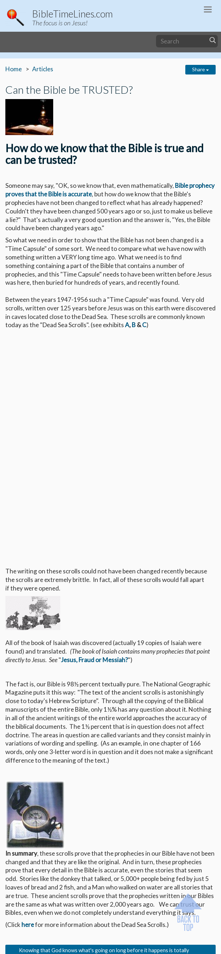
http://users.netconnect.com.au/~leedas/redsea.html (104, 823)
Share (200, 69)
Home (13, 69)
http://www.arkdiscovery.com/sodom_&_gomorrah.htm (107, 848)
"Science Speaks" (42, 857)
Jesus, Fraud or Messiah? (94, 458)
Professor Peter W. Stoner (132, 857)
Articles (42, 69)
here (27, 723)
